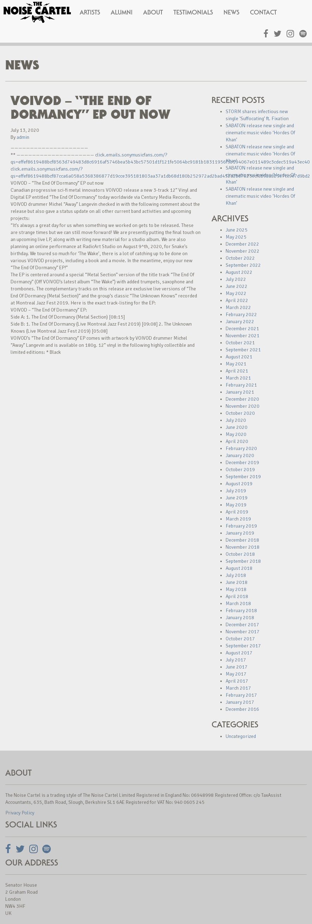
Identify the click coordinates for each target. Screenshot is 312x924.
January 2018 (240, 618)
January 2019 (240, 533)
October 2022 (240, 258)
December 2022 (242, 244)
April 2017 (237, 681)
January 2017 (240, 702)
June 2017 (236, 667)
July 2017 (236, 660)
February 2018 (241, 611)
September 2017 (243, 646)
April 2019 (237, 512)
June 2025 (236, 230)
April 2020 (237, 441)
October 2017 (240, 639)
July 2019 (236, 491)
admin (23, 137)
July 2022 (236, 279)
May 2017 (236, 674)
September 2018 (243, 561)
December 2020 (242, 399)
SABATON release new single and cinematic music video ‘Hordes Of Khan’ (260, 133)
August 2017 (239, 653)
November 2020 (242, 406)
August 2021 (239, 357)
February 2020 (241, 448)
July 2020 (236, 420)
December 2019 (242, 463)
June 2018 (236, 582)
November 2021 (242, 336)
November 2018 (242, 547)
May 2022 (236, 293)
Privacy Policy (19, 813)
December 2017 (242, 625)
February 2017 (241, 695)
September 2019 (243, 477)
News (231, 12)
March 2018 (238, 603)
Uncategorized (241, 736)
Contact (263, 12)
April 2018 (237, 596)
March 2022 (238, 307)
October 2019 (240, 470)
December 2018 (242, 540)
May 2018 (236, 589)
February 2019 (241, 526)
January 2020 (240, 455)
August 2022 (239, 272)
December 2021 (242, 329)
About (153, 12)
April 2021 (237, 371)
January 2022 (240, 322)
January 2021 (240, 392)
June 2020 (236, 427)
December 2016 (242, 709)
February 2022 (241, 315)
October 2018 (240, 554)
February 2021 (241, 385)
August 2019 (239, 484)
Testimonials (193, 12)
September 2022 (243, 265)
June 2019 (236, 498)
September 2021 (243, 350)
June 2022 (236, 286)
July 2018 (236, 575)
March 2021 (238, 378)
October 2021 (240, 343)
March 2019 (238, 519)
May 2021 (236, 364)
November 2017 (242, 632)
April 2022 (237, 300)
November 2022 (242, 251)
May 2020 (236, 434)
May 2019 (236, 505)
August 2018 (239, 568)
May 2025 (236, 237)
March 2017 (238, 688)
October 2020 (240, 413)
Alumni (122, 12)
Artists (90, 12)
